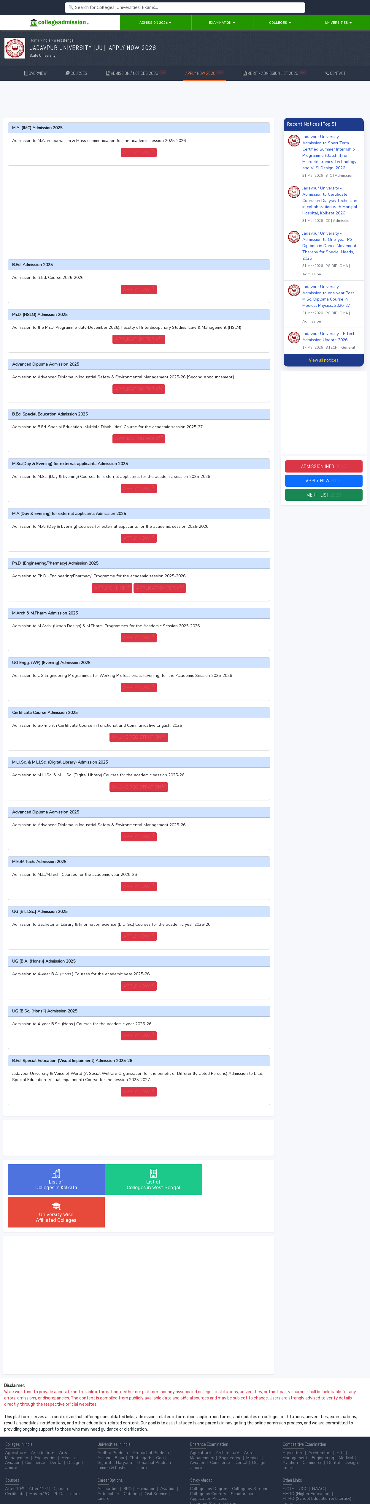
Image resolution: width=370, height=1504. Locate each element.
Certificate (15, 1461)
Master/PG (39, 1461)
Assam (103, 1425)
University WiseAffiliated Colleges (226, 1179)
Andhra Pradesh (112, 1420)
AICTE (288, 1456)
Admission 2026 (155, 22)
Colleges (280, 22)
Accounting (108, 1456)
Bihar (120, 1425)
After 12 (38, 1456)
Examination (222, 22)
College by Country (208, 1461)
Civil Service (155, 1461)
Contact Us (26, 1483)
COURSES (76, 73)
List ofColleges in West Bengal (139, 1179)
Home (34, 40)
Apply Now (324, 480)
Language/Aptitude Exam (213, 1471)
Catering (132, 1461)
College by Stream (249, 1456)
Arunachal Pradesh (151, 1420)
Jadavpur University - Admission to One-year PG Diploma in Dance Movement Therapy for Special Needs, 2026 (331, 254)
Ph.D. (58, 1461)
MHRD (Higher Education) (306, 1461)
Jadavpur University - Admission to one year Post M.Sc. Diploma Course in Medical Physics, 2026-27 (331, 305)
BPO (127, 1456)
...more (11, 1435)
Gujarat (104, 1430)
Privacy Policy (70, 1483)
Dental (56, 1430)
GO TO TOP (355, 1483)
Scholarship (242, 1461)
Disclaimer (47, 1483)
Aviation (12, 1430)
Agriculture (15, 1420)
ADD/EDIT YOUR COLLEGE (143, 1483)
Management (17, 1425)
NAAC (318, 1456)
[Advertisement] (185, 100)
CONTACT (335, 73)
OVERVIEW (35, 73)
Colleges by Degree (208, 1456)
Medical (68, 1425)
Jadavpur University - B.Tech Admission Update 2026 (331, 341)
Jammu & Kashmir (113, 1435)
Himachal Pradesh (154, 1430)
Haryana (124, 1430)
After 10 (14, 1456)
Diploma (60, 1456)
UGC (303, 1456)
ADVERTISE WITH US (102, 1483)
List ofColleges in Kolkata (51, 1179)
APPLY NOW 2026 (204, 73)
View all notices (324, 360)
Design (73, 1430)
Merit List (323, 495)
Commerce (35, 1430)
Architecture (42, 1420)
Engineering (45, 1425)
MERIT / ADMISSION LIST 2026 (275, 73)
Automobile (108, 1461)
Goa (160, 1425)
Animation (145, 1456)
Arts (63, 1420)
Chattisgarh (140, 1425)
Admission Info (323, 466)
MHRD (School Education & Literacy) (316, 1466)
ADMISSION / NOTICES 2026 (136, 73)
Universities (338, 22)
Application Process (208, 1466)
